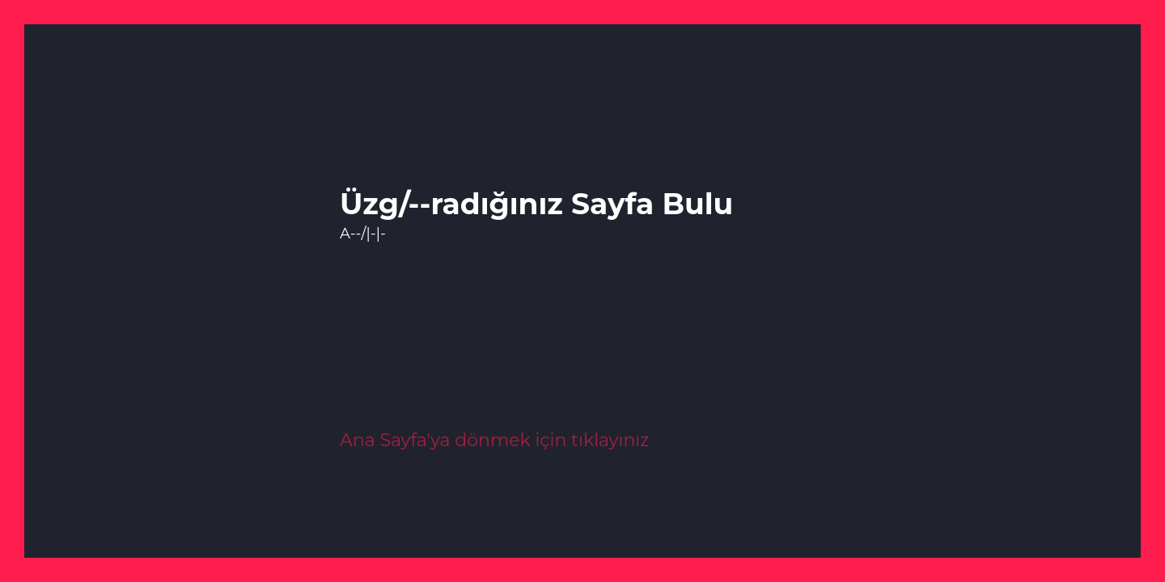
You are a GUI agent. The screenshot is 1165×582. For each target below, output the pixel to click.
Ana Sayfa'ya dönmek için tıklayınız (494, 440)
